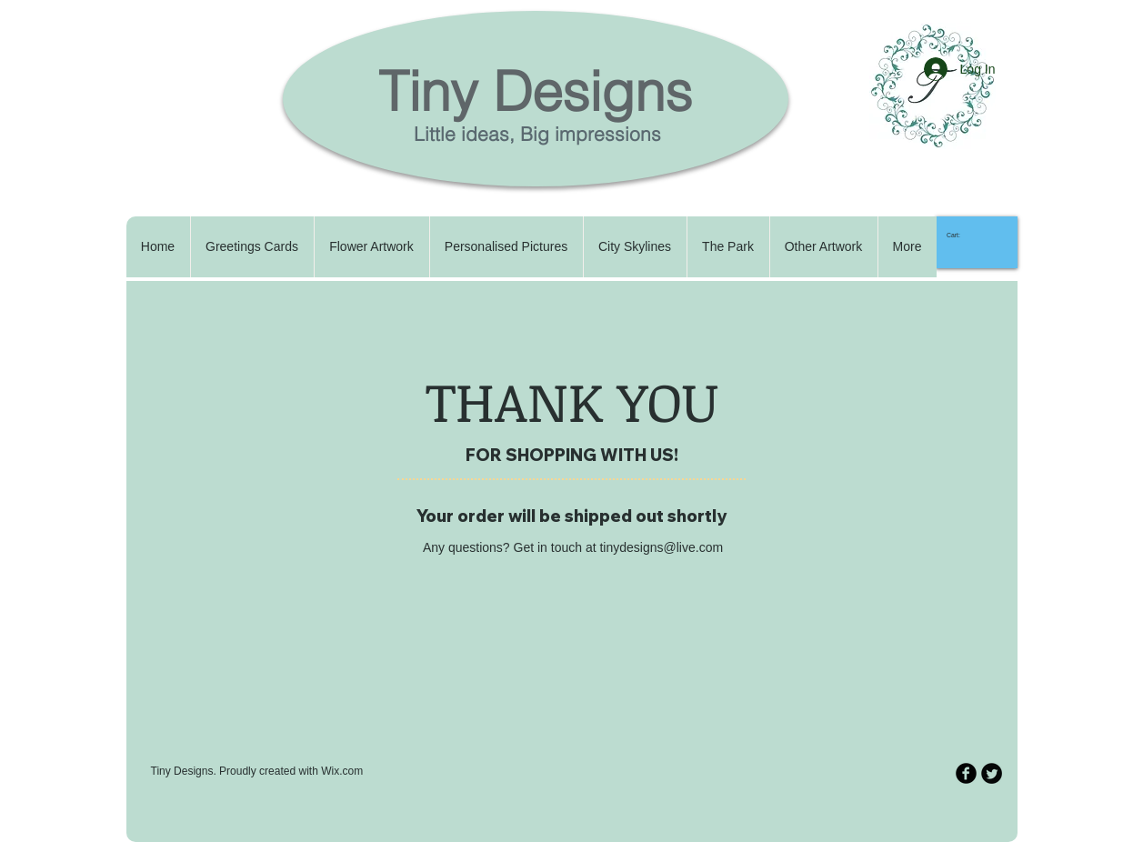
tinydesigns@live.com (661, 547)
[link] (961, 235)
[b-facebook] (966, 773)
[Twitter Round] (991, 773)
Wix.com (342, 771)
